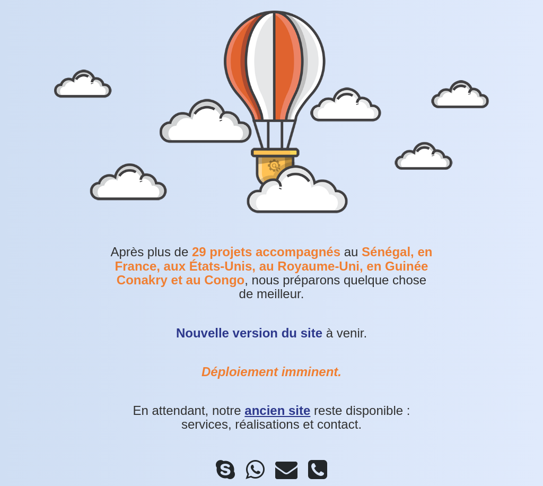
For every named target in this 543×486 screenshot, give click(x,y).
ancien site (277, 410)
